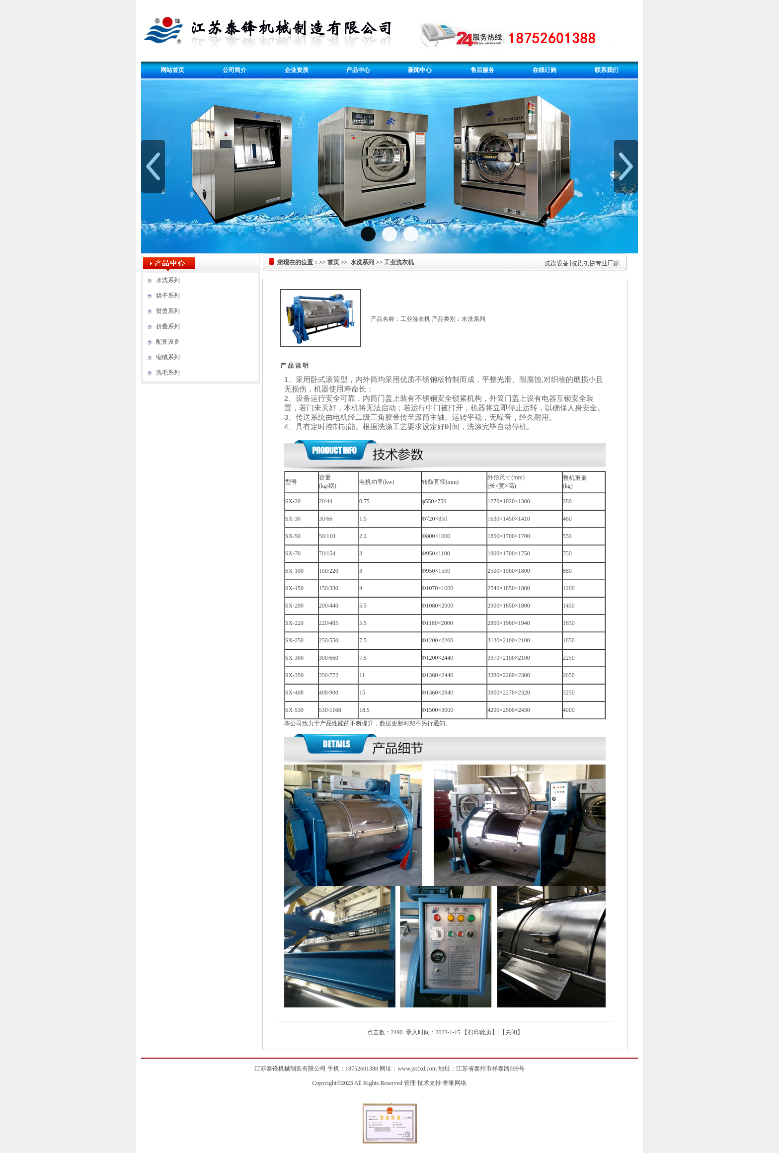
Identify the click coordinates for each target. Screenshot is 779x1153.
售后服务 (482, 70)
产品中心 (358, 70)
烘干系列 (168, 295)
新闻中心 (420, 70)
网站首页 (172, 70)
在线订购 (544, 70)
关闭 (511, 1032)
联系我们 (607, 70)
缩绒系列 (168, 357)
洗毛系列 (168, 372)
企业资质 (297, 70)
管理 (410, 1082)
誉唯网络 (455, 1082)
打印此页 (480, 1032)
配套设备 (168, 341)
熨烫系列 (168, 310)
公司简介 (234, 70)
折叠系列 (168, 326)
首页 (333, 262)
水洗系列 (168, 280)
